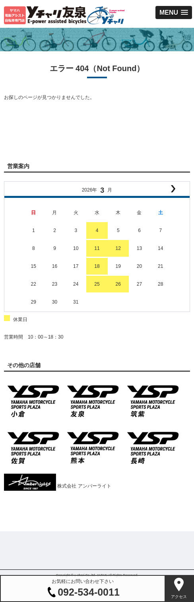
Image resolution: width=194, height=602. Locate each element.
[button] (173, 12)
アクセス (179, 596)
